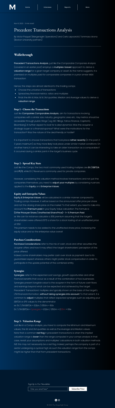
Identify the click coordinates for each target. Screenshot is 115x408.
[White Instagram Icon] (59, 400)
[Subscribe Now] (78, 389)
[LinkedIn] (56, 400)
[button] (67, 7)
